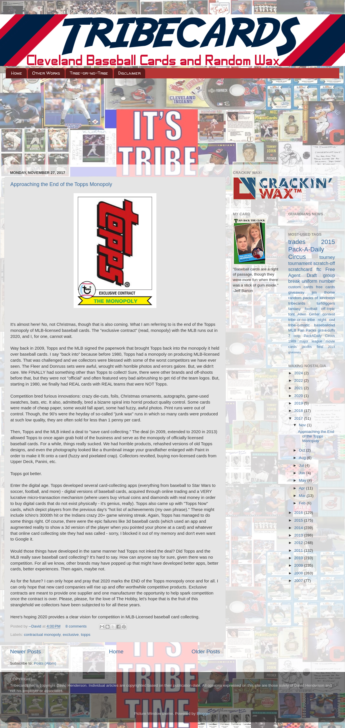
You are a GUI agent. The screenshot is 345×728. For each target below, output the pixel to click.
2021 (299, 388)
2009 (299, 565)
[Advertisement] (172, 121)
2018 (299, 410)
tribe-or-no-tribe (301, 319)
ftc (318, 269)
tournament (300, 263)
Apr (302, 488)
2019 (299, 403)
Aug (303, 458)
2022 (299, 380)
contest (328, 314)
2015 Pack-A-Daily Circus (311, 249)
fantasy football (302, 309)
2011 (299, 550)
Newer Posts (25, 651)
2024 (299, 373)
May (303, 480)
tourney (327, 257)
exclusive (71, 634)
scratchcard (300, 269)
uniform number (318, 281)
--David (35, 626)
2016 (299, 512)
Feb (303, 503)
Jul (302, 465)
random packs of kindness (311, 298)
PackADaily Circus (319, 336)
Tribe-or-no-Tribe (89, 73)
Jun (302, 473)
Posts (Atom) (45, 663)
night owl (326, 319)
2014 (299, 528)
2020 (299, 396)
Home (16, 73)
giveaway (296, 292)
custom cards (300, 287)
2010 (299, 558)
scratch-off (324, 263)
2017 (299, 418)
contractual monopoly (42, 634)
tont (291, 314)
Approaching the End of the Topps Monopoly (61, 184)
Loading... (241, 305)
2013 (299, 535)
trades (297, 241)
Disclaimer (129, 73)
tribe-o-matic (299, 325)
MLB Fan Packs (302, 330)
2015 (299, 520)
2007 (299, 580)
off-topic (328, 309)
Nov (303, 425)
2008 (299, 573)
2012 (299, 543)
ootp (297, 336)
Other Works (46, 73)
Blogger (203, 713)
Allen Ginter (309, 314)
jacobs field (312, 347)
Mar (303, 495)
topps (85, 634)
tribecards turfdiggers (311, 303)
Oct (302, 450)
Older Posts (205, 651)
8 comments (76, 626)
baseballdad (324, 325)
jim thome (323, 292)
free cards (325, 287)
